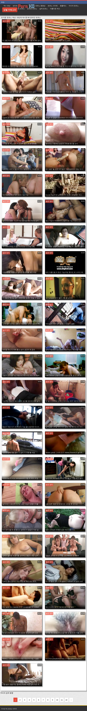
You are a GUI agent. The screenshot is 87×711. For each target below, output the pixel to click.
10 (57, 700)
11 (62, 700)
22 (66, 700)
